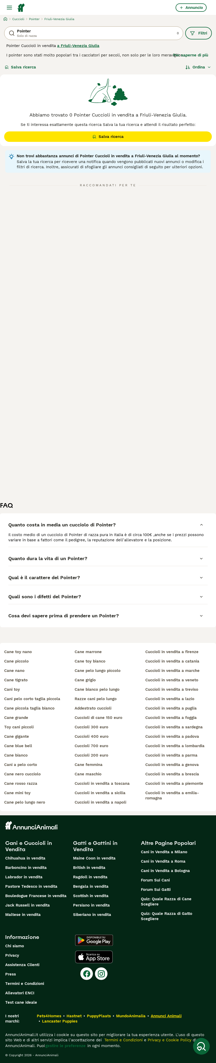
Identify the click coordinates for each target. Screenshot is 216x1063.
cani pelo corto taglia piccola (32, 698)
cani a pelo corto (20, 764)
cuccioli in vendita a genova (172, 764)
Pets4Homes (49, 1016)
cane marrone (88, 651)
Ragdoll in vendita (90, 877)
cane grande (16, 717)
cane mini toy (17, 793)
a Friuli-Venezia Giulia (78, 45)
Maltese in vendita (23, 914)
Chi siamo (14, 946)
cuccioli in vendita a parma (171, 755)
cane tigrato (16, 680)
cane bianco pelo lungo (97, 689)
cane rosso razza (20, 783)
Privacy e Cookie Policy (168, 1040)
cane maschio (88, 774)
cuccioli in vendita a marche (172, 670)
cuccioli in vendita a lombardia (175, 745)
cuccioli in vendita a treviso (171, 689)
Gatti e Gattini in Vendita (95, 846)
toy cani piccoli (19, 727)
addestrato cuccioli (93, 708)
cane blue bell (18, 745)
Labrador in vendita (24, 877)
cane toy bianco (90, 661)
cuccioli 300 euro (91, 727)
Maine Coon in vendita (94, 858)
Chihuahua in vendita (25, 858)
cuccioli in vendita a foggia (171, 717)
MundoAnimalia (131, 1016)
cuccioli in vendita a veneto (171, 680)
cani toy (12, 689)
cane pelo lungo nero (24, 802)
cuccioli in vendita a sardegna (174, 727)
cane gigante (16, 736)
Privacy (12, 955)
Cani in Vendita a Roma (163, 861)
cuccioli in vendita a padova (172, 736)
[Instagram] (101, 973)
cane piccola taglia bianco (29, 708)
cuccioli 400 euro (92, 736)
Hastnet (74, 1016)
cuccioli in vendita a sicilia (100, 793)
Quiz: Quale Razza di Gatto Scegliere (166, 916)
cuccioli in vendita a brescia (172, 774)
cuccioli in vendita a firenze (172, 651)
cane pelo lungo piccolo (98, 670)
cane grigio (85, 680)
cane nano (14, 670)
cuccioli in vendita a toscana (102, 783)
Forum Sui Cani (155, 880)
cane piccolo (16, 661)
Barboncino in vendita (26, 867)
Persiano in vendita (91, 905)
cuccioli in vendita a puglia (171, 708)
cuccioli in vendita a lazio (169, 698)
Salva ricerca (20, 67)
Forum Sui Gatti (156, 889)
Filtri (198, 33)
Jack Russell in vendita (27, 905)
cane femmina (89, 764)
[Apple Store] (94, 957)
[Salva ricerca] (201, 1046)
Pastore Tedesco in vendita (31, 886)
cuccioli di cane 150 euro (98, 717)
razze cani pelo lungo (96, 698)
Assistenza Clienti (22, 964)
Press (10, 974)
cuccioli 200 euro (91, 755)
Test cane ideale (21, 1002)
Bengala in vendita (91, 886)
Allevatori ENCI (19, 993)
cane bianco (16, 755)
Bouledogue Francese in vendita (36, 895)
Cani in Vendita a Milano (164, 852)
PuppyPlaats (99, 1016)
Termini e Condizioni (24, 983)
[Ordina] (198, 67)
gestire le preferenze (65, 1045)
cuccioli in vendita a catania (172, 661)
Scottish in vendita (91, 895)
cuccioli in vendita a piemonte (174, 783)
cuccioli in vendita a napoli (100, 802)
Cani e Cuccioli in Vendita (28, 846)
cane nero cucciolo (22, 774)
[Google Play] (94, 940)
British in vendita (89, 867)
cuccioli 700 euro (91, 745)
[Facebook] (86, 973)
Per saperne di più (190, 55)
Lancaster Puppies (59, 1021)
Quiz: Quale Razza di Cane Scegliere (166, 902)
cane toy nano (18, 651)
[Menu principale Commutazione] (9, 7)
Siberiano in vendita (92, 914)
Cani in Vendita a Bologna (165, 870)
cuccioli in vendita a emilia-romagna (172, 795)
